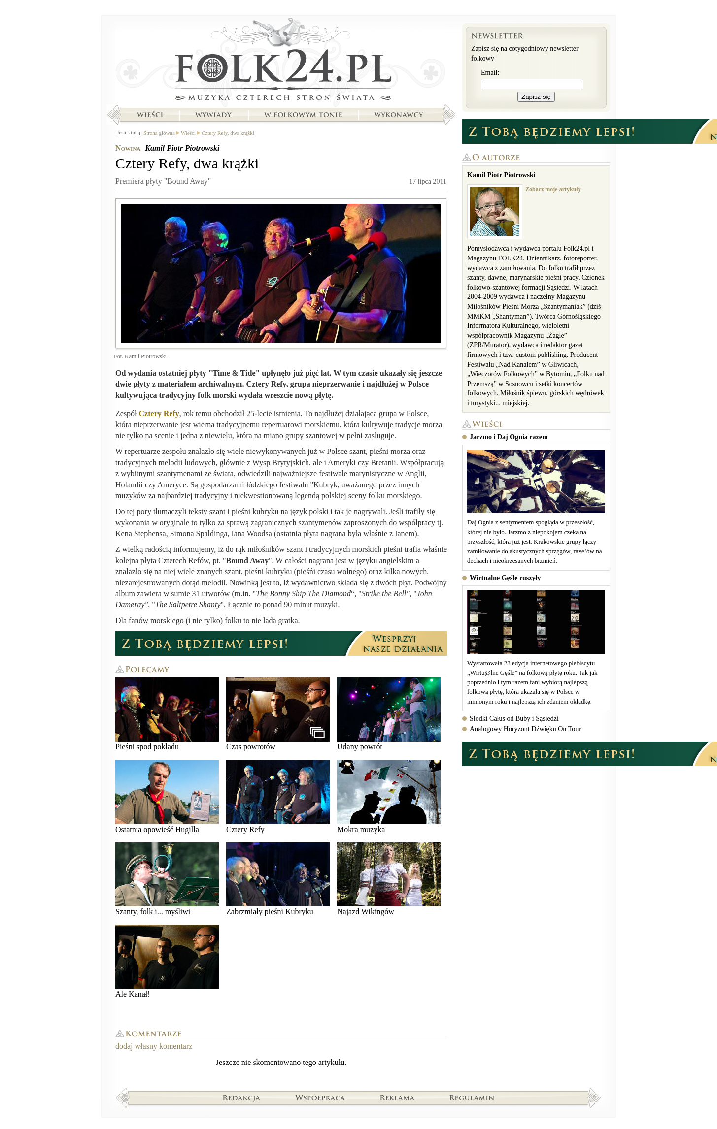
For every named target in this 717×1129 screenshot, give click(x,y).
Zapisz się (536, 96)
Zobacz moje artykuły (553, 189)
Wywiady (213, 114)
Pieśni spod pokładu (167, 714)
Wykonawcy (400, 114)
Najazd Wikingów (389, 879)
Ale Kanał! (167, 961)
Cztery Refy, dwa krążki (228, 133)
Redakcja (242, 1097)
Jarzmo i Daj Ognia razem (509, 437)
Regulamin (471, 1097)
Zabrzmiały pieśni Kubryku (278, 879)
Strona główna (281, 61)
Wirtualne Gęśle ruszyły (505, 577)
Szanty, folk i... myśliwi (167, 879)
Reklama (397, 1097)
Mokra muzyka (389, 797)
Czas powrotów (278, 714)
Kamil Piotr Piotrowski (182, 148)
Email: (490, 72)
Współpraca (320, 1097)
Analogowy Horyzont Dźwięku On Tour (525, 729)
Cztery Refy (159, 413)
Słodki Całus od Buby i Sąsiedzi (514, 718)
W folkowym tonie (303, 114)
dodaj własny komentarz (153, 1046)
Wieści (150, 114)
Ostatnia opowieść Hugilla (167, 797)
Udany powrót (389, 714)
